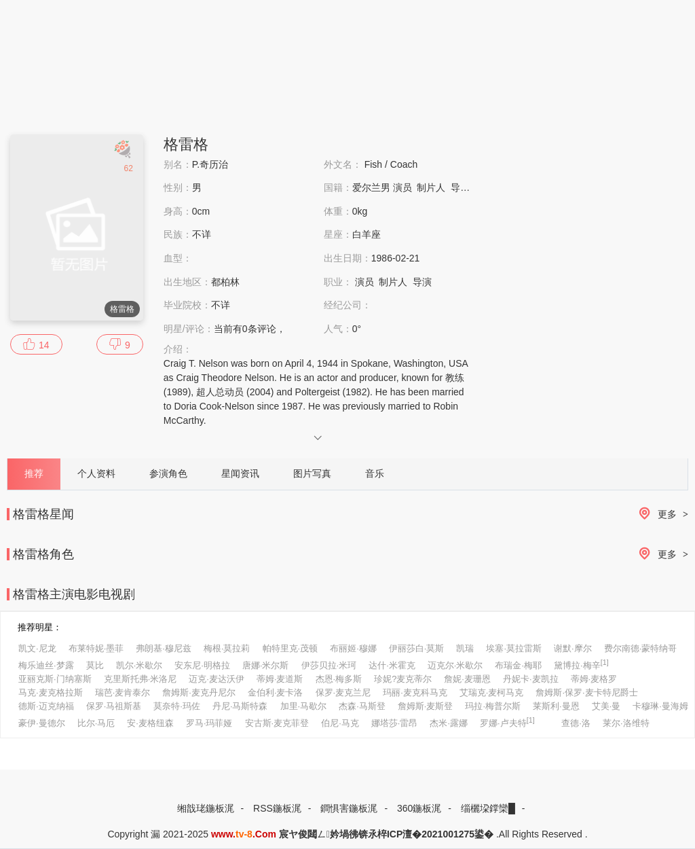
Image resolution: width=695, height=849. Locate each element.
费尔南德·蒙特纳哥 (640, 648)
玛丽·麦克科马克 (415, 692)
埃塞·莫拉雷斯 (514, 648)
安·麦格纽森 (150, 723)
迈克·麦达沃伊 (216, 679)
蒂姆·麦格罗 (594, 679)
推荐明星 (35, 627)
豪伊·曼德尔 (41, 723)
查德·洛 (575, 723)
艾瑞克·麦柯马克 (491, 692)
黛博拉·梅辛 (581, 664)
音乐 (374, 473)
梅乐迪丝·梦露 (46, 665)
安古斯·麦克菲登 (277, 723)
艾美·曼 (606, 706)
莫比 (95, 665)
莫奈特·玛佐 (176, 706)
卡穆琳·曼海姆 (660, 706)
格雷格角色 (43, 554)
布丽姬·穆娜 (353, 648)
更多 (661, 514)
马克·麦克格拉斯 (50, 692)
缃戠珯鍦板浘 (205, 808)
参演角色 (168, 473)
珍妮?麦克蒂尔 (403, 679)
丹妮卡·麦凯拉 (531, 679)
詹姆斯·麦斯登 (425, 706)
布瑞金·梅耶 (518, 665)
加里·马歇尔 (303, 706)
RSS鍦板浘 (277, 808)
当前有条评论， (250, 328)
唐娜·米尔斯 (265, 665)
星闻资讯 (240, 473)
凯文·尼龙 (37, 648)
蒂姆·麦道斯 (280, 679)
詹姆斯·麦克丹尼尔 (199, 692)
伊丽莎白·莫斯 (417, 648)
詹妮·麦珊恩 (467, 679)
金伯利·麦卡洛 (275, 692)
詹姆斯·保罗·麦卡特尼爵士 (586, 692)
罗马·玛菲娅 (209, 723)
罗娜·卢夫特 (507, 722)
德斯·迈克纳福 (46, 706)
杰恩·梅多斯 (339, 679)
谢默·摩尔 (573, 648)
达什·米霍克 (392, 665)
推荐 (33, 473)
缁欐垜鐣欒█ (488, 808)
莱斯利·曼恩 (556, 706)
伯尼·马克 (340, 723)
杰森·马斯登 (362, 706)
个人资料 (96, 473)
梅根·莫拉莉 (227, 648)
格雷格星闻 (43, 514)
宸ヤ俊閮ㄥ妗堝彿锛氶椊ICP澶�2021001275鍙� (386, 834)
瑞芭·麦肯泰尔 (123, 692)
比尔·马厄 (96, 723)
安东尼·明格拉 (202, 665)
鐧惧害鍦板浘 (348, 808)
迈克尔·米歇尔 (455, 665)
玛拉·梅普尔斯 (493, 706)
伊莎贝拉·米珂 (329, 665)
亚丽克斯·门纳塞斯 (55, 679)
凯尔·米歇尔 (139, 665)
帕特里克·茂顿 (290, 648)
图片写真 (312, 473)
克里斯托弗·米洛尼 (140, 679)
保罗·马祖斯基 (114, 706)
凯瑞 (465, 648)
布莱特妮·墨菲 (96, 648)
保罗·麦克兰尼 (343, 692)
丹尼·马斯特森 (240, 706)
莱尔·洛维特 (626, 723)
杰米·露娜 (449, 723)
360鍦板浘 (419, 808)
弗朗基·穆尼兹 (163, 648)
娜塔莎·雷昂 (394, 723)
